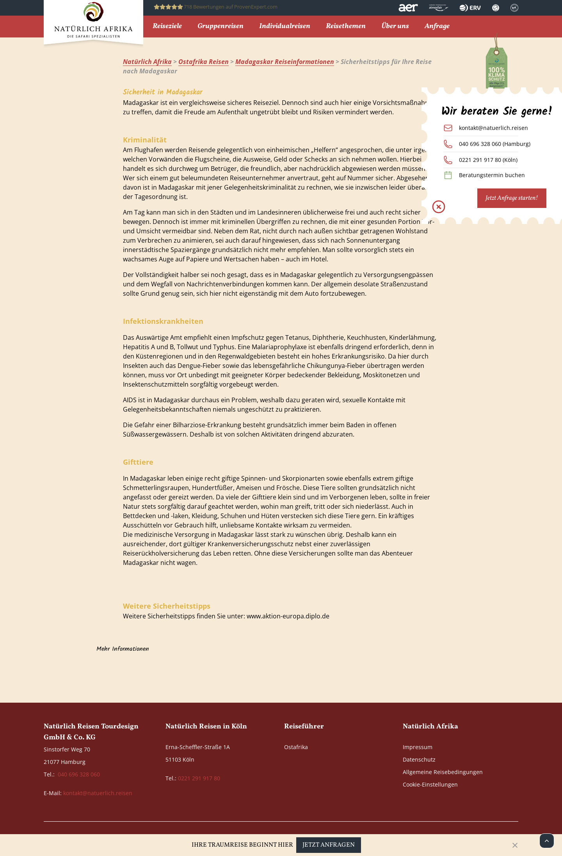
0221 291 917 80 (199, 778)
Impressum (417, 747)
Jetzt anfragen (328, 845)
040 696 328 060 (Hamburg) (494, 143)
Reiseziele (167, 26)
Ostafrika (296, 747)
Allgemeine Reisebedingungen (443, 772)
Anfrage (437, 26)
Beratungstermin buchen (492, 175)
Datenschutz (419, 759)
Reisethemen (346, 26)
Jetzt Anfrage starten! (512, 198)
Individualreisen (284, 26)
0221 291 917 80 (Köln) (488, 159)
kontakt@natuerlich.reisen (493, 127)
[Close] (515, 845)
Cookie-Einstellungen (430, 784)
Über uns (395, 26)
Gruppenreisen (220, 26)
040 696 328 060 (79, 774)
